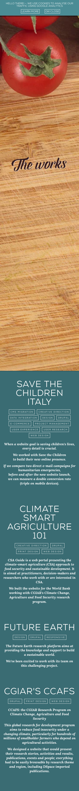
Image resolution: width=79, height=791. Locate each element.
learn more (30, 11)
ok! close (52, 11)
